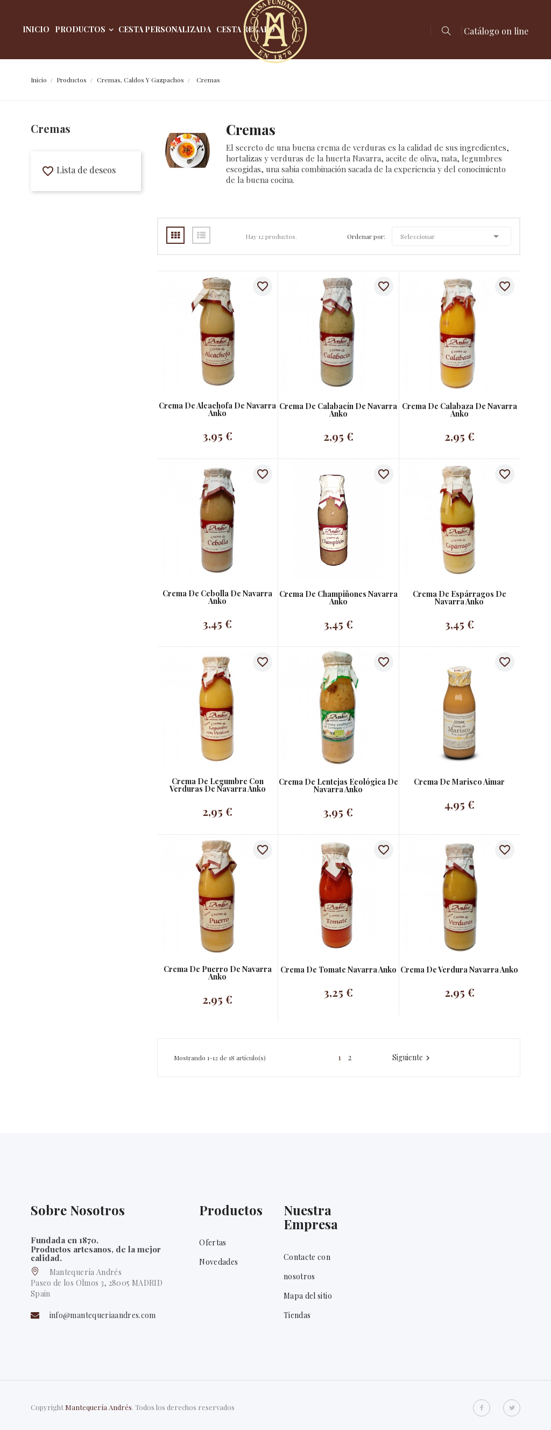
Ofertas (212, 1242)
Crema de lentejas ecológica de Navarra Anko (338, 785)
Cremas (50, 128)
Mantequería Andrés (98, 1407)
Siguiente (412, 1057)
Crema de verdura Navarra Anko (459, 970)
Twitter (511, 1408)
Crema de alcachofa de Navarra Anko (217, 409)
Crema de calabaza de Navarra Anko (459, 410)
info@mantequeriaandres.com (103, 1315)
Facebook (481, 1408)
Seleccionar (451, 236)
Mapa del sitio (308, 1296)
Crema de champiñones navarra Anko (338, 597)
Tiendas (297, 1315)
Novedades (218, 1262)
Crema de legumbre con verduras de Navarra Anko (217, 785)
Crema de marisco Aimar (459, 782)
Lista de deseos (78, 169)
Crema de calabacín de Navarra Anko (338, 410)
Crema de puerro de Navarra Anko (218, 973)
